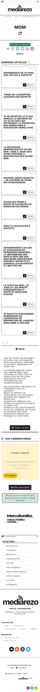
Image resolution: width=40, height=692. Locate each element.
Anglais (32, 629)
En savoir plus (8, 536)
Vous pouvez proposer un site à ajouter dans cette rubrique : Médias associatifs (20, 497)
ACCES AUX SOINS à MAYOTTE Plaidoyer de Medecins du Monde (17, 204)
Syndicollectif (11, 546)
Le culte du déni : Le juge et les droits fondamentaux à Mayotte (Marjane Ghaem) (16, 290)
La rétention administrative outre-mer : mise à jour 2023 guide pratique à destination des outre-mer (18, 153)
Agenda (22, 629)
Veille (17, 16)
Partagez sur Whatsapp (20, 44)
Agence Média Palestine (15, 572)
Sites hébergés (9, 629)
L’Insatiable (10, 550)
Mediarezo (10, 674)
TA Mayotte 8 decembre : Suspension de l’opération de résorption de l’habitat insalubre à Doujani (19, 318)
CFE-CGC (9, 563)
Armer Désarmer (12, 576)
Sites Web (10, 541)
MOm (20, 54)
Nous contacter (9, 640)
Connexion (10, 475)
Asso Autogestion (12, 567)
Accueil (8, 16)
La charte (21, 668)
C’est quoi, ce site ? (10, 638)
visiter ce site (20, 427)
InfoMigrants (10, 584)
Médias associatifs (30, 16)
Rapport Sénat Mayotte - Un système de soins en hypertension (18, 180)
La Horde (9, 580)
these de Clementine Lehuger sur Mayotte (17, 95)
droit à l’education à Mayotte (17, 227)
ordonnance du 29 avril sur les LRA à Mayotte (18, 73)
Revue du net (17, 626)
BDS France (10, 554)
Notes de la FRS (12, 559)
